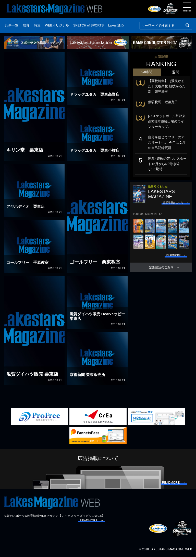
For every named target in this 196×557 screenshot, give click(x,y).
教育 (26, 25)
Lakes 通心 (116, 25)
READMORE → (92, 520)
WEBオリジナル (57, 25)
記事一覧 (11, 25)
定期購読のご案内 (161, 267)
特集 (37, 25)
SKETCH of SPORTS (88, 25)
